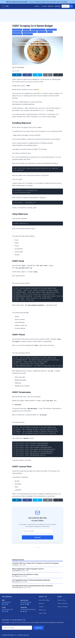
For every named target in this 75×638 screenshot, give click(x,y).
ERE (3, 600)
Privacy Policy (61, 600)
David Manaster (16, 570)
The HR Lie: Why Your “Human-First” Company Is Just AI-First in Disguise (35, 563)
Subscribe (37, 537)
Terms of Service (62, 603)
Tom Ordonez (20, 67)
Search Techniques (51, 29)
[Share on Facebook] (27, 74)
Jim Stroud (15, 565)
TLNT (4, 607)
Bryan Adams (15, 582)
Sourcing (50, 32)
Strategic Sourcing (27, 34)
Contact (41, 606)
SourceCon (24, 600)
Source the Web (42, 32)
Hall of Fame (42, 613)
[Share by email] (48, 74)
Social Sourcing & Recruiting (29, 32)
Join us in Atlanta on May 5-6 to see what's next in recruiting (37, 2)
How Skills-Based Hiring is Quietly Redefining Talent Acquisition (32, 586)
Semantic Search (17, 32)
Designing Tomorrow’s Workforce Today (25, 574)
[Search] (71, 6)
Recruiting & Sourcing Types (38, 29)
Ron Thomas (15, 576)
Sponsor (41, 603)
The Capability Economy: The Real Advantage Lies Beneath (31, 580)
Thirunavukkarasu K (17, 587)
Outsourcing (26, 29)
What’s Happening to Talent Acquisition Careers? (28, 569)
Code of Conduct (62, 606)
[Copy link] (58, 74)
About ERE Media (44, 600)
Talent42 (23, 607)
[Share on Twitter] (37, 74)
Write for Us (42, 610)
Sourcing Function (17, 34)
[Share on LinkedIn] (17, 74)
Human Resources (17, 29)
